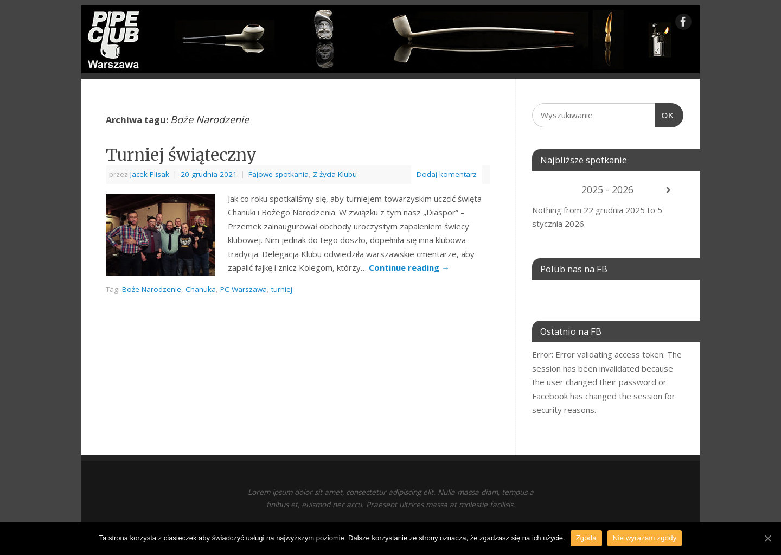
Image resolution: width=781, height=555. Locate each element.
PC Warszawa (243, 289)
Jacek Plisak (149, 174)
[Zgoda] (767, 538)
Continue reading (409, 267)
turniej (281, 289)
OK (665, 116)
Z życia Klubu (335, 174)
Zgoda (586, 538)
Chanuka (200, 289)
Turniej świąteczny (181, 154)
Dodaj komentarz (447, 174)
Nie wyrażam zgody (645, 538)
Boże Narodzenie (151, 289)
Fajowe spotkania (278, 174)
